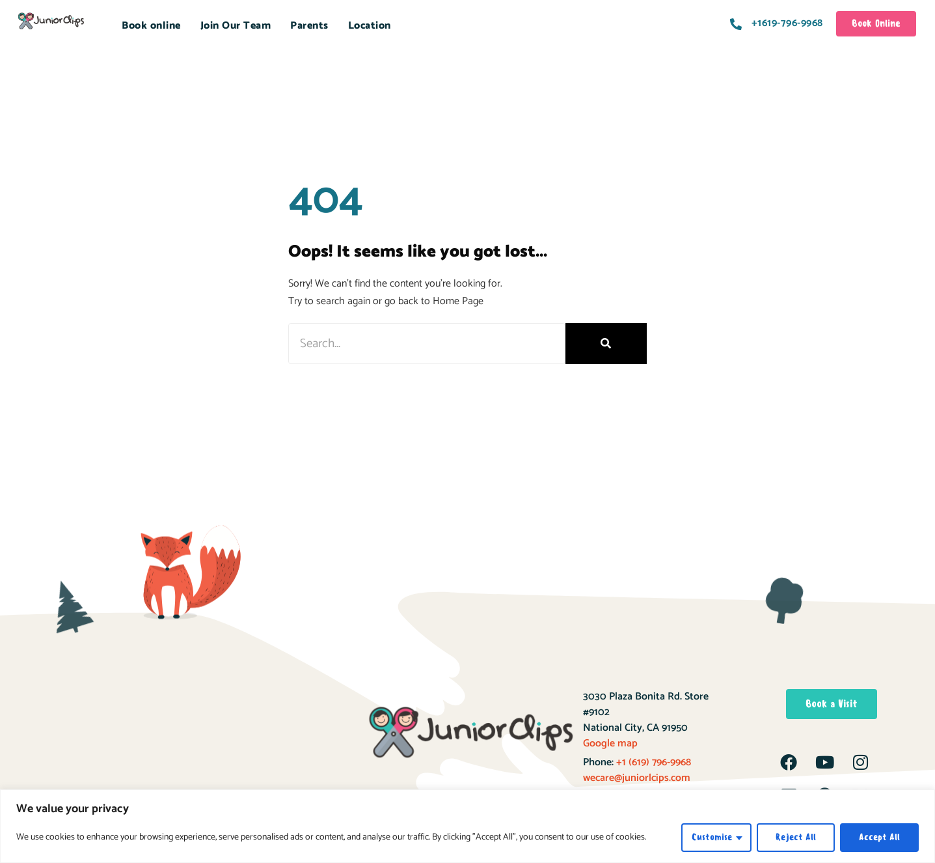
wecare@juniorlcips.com (636, 778)
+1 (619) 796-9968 (652, 762)
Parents (309, 26)
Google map (610, 743)
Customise (712, 837)
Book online (151, 26)
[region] (467, 826)
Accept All (879, 837)
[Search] (606, 343)
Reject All (796, 837)
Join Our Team (235, 26)
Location (369, 26)
